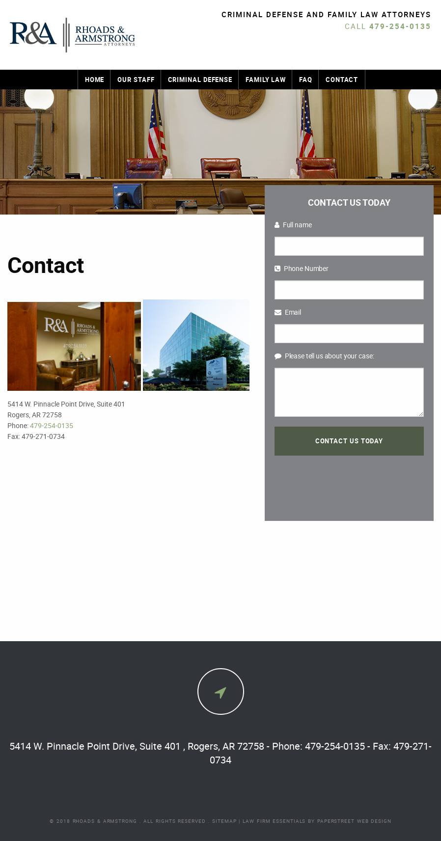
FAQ (305, 79)
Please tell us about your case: (324, 355)
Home (95, 79)
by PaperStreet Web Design (349, 820)
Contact (342, 79)
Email (288, 312)
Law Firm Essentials (274, 820)
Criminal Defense (200, 79)
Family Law (266, 79)
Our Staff (135, 79)
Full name (293, 224)
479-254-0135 (400, 26)
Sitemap (224, 820)
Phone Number (302, 268)
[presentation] (349, 482)
